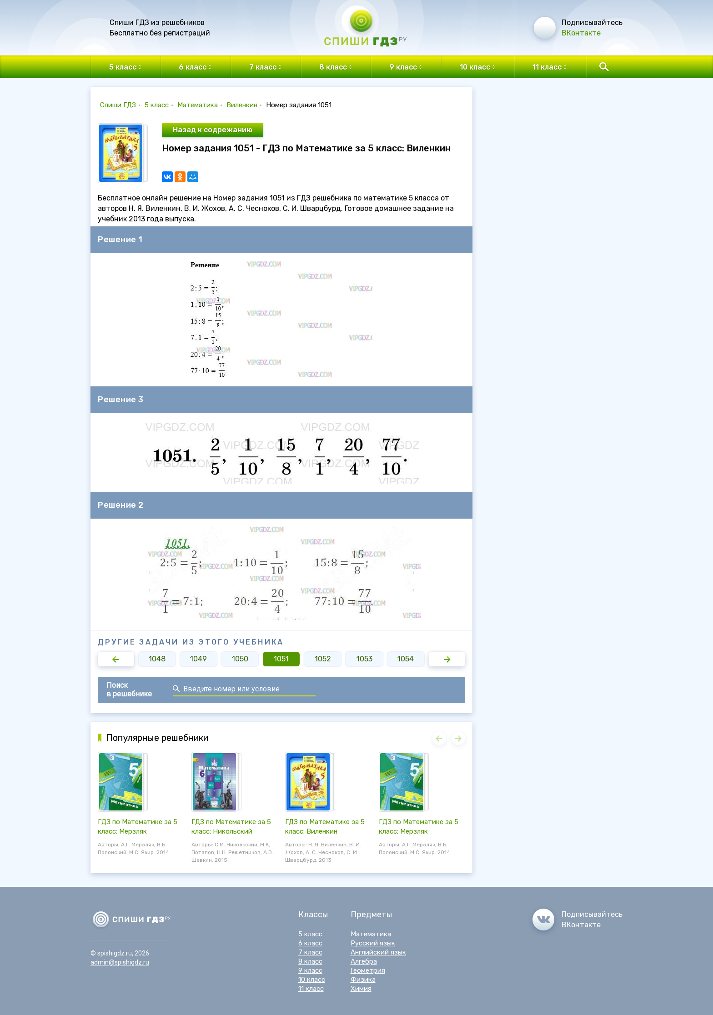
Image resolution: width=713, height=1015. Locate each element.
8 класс (310, 961)
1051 (281, 659)
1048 (157, 659)
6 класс (310, 943)
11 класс (311, 989)
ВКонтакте (581, 33)
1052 (323, 659)
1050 (240, 659)
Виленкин (241, 105)
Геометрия (368, 970)
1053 (364, 659)
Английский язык (378, 952)
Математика (197, 105)
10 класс (311, 979)
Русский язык (373, 943)
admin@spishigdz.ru (119, 962)
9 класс (310, 970)
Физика (363, 979)
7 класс (310, 952)
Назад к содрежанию (212, 129)
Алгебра (364, 961)
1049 (198, 659)
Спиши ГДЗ (118, 105)
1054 (405, 659)
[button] (116, 659)
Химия (361, 989)
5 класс (157, 105)
